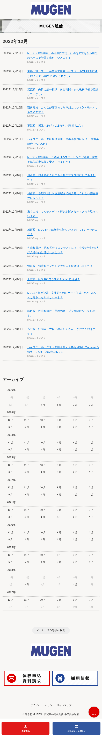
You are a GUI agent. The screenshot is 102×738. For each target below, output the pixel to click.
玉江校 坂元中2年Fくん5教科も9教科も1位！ (55, 125)
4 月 (43, 404)
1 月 (91, 404)
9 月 (59, 420)
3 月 (59, 404)
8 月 (75, 420)
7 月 (91, 420)
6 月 (10, 427)
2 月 (75, 404)
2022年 (11, 480)
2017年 (11, 592)
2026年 (11, 389)
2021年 (11, 502)
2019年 (11, 547)
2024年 (11, 434)
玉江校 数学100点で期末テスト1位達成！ (53, 279)
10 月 (43, 420)
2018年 (11, 569)
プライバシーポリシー (43, 705)
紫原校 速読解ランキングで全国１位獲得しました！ (60, 265)
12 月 (10, 420)
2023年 (11, 457)
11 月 (27, 420)
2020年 (11, 524)
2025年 (11, 412)
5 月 (27, 427)
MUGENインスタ (36, 62)
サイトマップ (64, 705)
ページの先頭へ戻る (53, 630)
